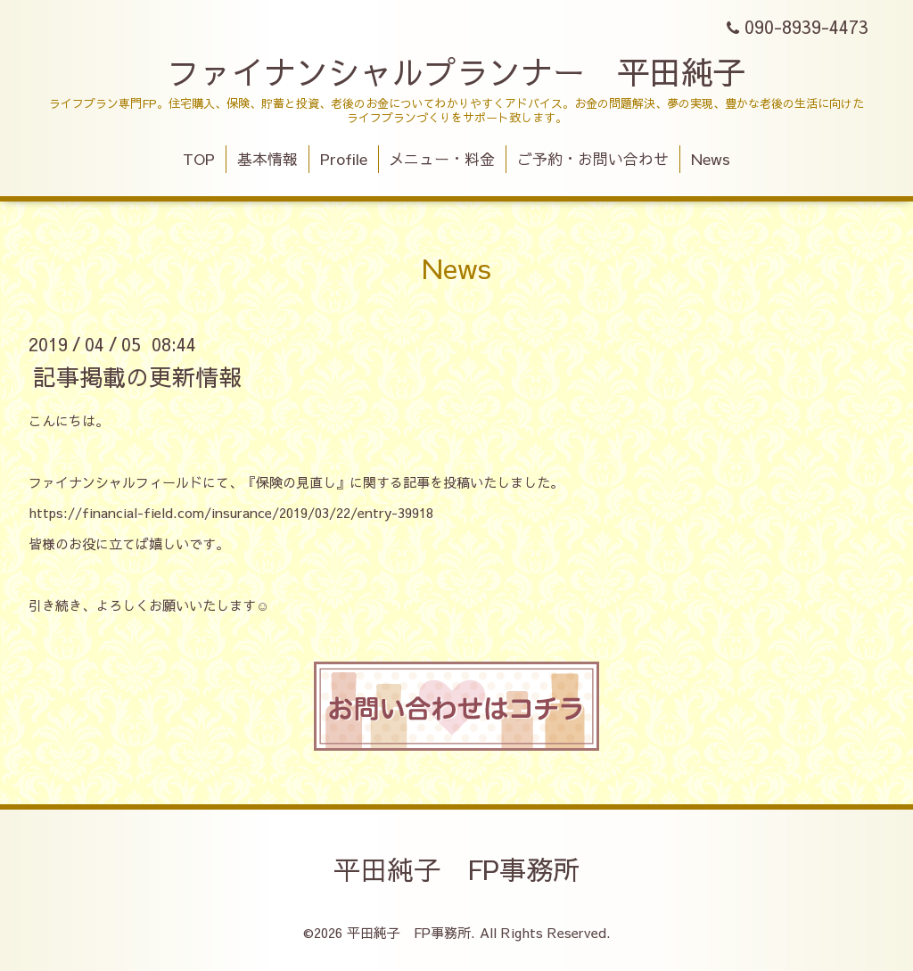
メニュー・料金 (442, 158)
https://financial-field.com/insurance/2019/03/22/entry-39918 (231, 512)
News (710, 158)
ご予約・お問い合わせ (593, 158)
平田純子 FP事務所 (456, 869)
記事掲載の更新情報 (137, 375)
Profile (343, 158)
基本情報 (267, 158)
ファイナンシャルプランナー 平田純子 (456, 71)
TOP (199, 158)
